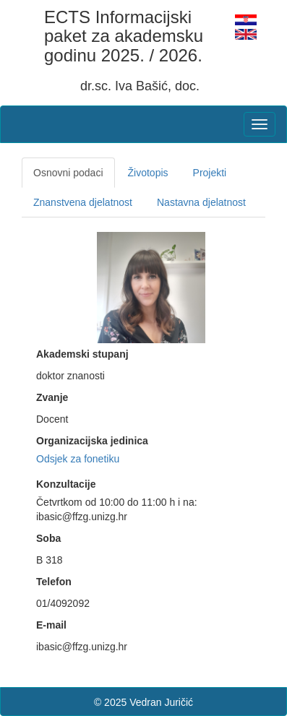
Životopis (148, 172)
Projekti (210, 172)
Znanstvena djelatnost (82, 202)
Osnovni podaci (68, 172)
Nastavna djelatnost (201, 202)
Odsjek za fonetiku (77, 459)
